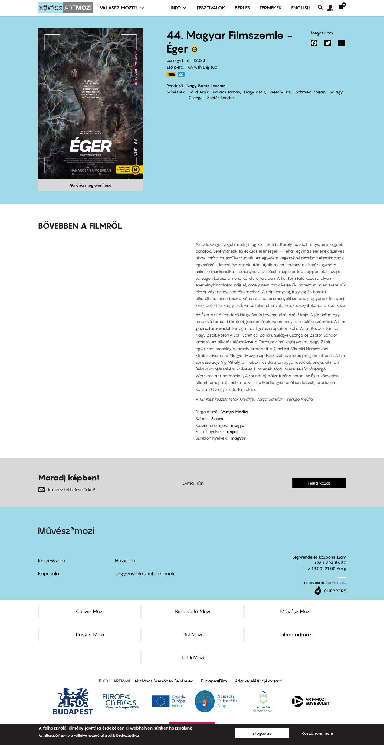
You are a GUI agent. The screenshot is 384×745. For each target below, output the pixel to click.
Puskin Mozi (90, 634)
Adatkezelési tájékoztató (258, 680)
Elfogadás (261, 733)
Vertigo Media (234, 411)
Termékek (270, 8)
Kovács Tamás (226, 91)
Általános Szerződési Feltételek (163, 680)
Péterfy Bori (280, 91)
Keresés (322, 7)
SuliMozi (192, 634)
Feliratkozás (319, 482)
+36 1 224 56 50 (330, 562)
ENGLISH (300, 8)
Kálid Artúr (199, 91)
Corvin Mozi (90, 611)
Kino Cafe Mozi (192, 611)
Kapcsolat (49, 573)
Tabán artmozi (295, 634)
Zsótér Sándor (220, 97)
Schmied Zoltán (310, 91)
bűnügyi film (177, 60)
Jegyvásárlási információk (145, 573)
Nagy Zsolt (254, 91)
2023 (200, 60)
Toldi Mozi (192, 657)
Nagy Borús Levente (206, 85)
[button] (332, 7)
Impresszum (51, 560)
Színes (217, 418)
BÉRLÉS (242, 8)
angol (232, 431)
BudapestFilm (214, 680)
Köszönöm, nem (317, 733)
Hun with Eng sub (201, 66)
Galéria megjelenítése (90, 185)
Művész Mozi (295, 611)
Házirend (125, 560)
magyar (238, 425)
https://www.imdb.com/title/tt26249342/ (171, 74)
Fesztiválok (211, 8)
